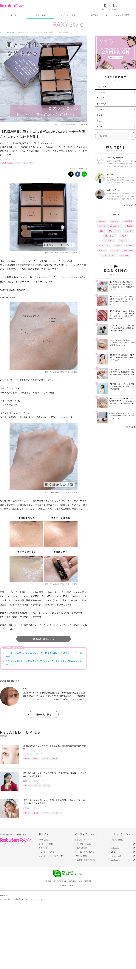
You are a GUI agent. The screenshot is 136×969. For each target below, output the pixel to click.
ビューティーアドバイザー (49, 856)
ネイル (99, 115)
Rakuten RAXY (12, 6)
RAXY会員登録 (117, 840)
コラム (99, 120)
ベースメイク (102, 92)
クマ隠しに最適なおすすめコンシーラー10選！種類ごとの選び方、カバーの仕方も (44, 654)
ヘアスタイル (109, 241)
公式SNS (94, 15)
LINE (113, 852)
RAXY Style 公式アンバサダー (10, 163)
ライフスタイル (109, 255)
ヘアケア (100, 109)
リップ (123, 236)
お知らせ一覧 (80, 840)
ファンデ (115, 250)
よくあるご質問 (122, 15)
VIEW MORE (130, 205)
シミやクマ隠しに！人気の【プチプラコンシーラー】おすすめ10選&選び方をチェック (43, 662)
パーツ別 (46, 786)
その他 (99, 126)
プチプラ (123, 241)
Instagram (115, 848)
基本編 (36, 813)
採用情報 (88, 881)
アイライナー (57, 813)
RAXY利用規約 (81, 856)
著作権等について (75, 881)
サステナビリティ (37, 899)
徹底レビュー (110, 236)
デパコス (102, 250)
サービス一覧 (5, 899)
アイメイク (10, 159)
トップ (13, 15)
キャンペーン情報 (68, 15)
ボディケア (101, 103)
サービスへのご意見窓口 (84, 852)
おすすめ (114, 221)
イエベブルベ (104, 245)
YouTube (114, 860)
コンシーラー (28, 163)
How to (27, 759)
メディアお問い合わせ (83, 844)
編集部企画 (128, 221)
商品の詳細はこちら (43, 638)
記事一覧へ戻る (43, 714)
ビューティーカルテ (47, 852)
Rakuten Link (116, 856)
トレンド (36, 786)
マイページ (43, 848)
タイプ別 (45, 759)
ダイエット (128, 250)
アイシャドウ (114, 231)
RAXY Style (41, 15)
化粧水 (117, 245)
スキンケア (101, 86)
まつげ (55, 759)
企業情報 (47, 881)
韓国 (101, 231)
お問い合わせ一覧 (20, 899)
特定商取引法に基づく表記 (85, 860)
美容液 (36, 759)
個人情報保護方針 (60, 881)
